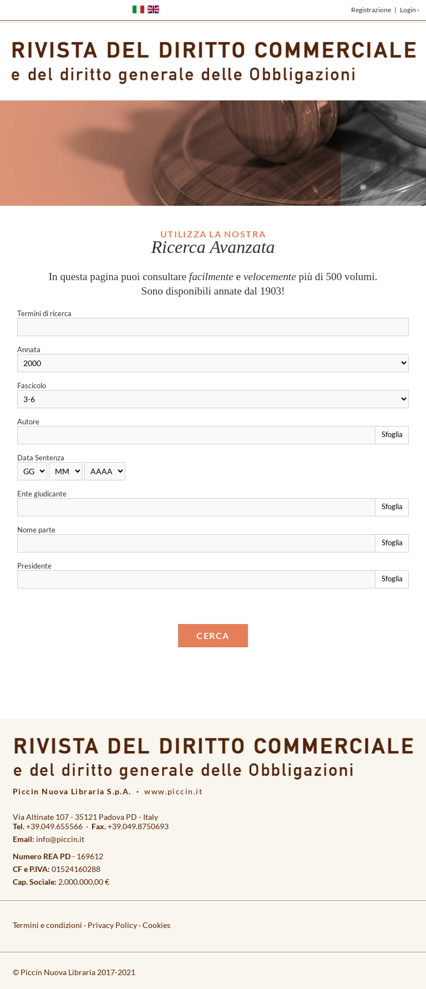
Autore (28, 421)
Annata (28, 349)
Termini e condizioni (47, 925)
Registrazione (371, 9)
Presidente (34, 565)
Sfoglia (392, 434)
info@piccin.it (60, 839)
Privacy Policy (112, 925)
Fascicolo (31, 385)
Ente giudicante (42, 493)
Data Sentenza (40, 457)
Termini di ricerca (44, 313)
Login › (409, 9)
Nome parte (36, 529)
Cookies (156, 925)
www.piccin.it (173, 791)
